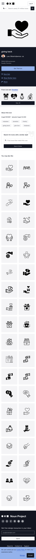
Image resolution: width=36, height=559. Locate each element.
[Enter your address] (18, 532)
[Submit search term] (32, 8)
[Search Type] (4, 8)
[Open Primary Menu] (3, 4)
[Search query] (18, 140)
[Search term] (19, 8)
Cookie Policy (20, 549)
